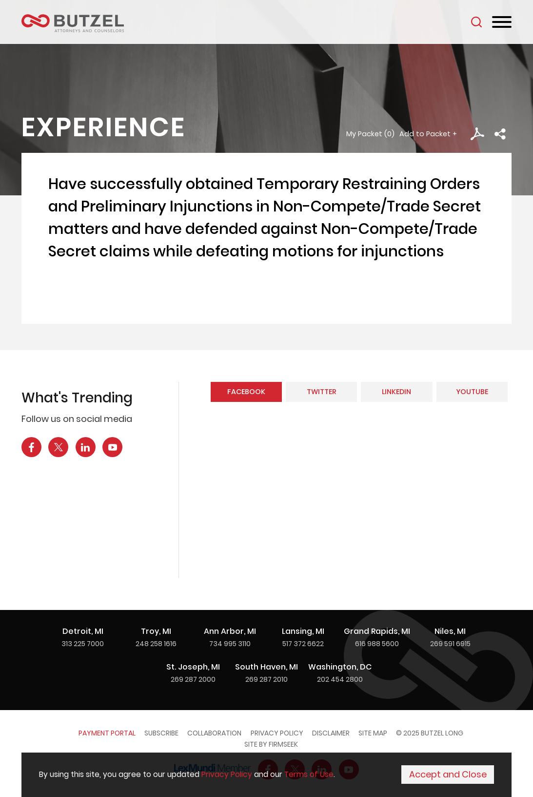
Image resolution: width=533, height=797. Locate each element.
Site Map (372, 733)
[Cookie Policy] (266, 775)
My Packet (364, 134)
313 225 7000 (82, 644)
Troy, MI (156, 631)
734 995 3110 (230, 644)
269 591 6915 (450, 644)
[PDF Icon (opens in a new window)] (477, 134)
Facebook (246, 392)
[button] (500, 134)
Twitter (321, 392)
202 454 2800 (340, 679)
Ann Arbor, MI (230, 631)
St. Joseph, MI (193, 666)
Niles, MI (450, 631)
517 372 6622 (303, 644)
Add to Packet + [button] (428, 134)
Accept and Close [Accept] (448, 775)
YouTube (472, 392)
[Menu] (501, 22)
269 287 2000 (193, 679)
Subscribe (161, 733)
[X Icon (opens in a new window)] (58, 447)
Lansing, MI (303, 631)
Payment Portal (107, 733)
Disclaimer (331, 733)
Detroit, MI (82, 631)
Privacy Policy (277, 733)
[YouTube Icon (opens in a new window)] (112, 447)
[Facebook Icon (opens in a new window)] (31, 447)
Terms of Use (309, 775)
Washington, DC (340, 666)
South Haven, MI (266, 666)
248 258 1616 (156, 644)
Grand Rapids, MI (377, 631)
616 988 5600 (377, 644)
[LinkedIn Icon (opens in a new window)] (86, 447)
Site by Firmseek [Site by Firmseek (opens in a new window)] (271, 744)
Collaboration (214, 733)
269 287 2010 (266, 679)
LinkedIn (396, 392)
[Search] (476, 22)
